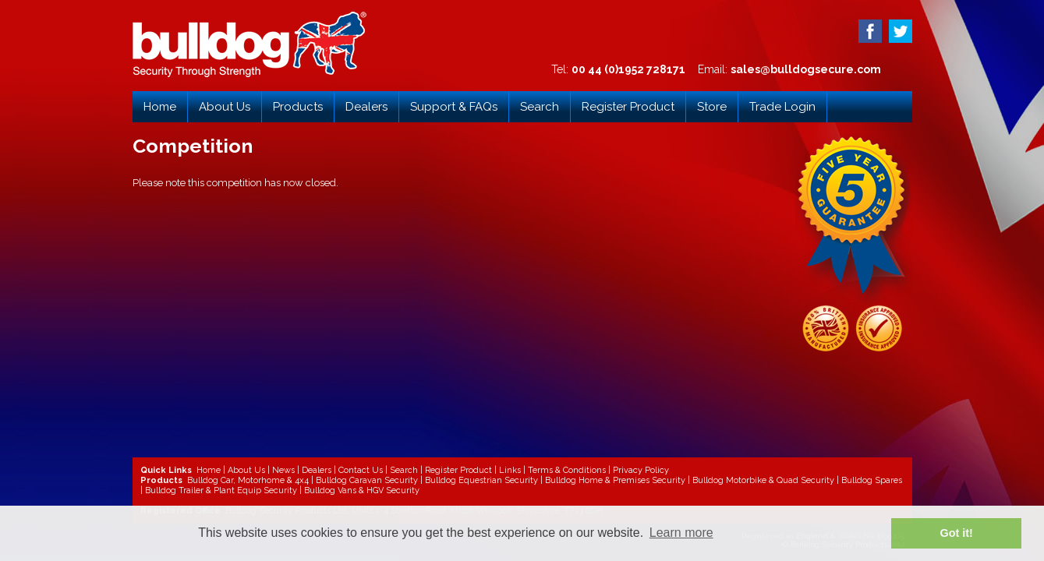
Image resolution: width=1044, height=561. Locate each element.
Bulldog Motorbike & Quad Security (763, 480)
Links (510, 470)
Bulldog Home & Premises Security (615, 480)
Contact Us (360, 470)
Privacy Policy (641, 470)
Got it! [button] (956, 533)
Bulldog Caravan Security (367, 480)
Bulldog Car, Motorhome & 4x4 (248, 480)
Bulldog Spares (871, 480)
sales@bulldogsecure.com (806, 69)
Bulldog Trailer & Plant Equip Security (221, 490)
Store (712, 107)
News (283, 470)
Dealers (366, 107)
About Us (224, 107)
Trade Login (782, 107)
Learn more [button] (681, 532)
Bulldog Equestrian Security (481, 480)
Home (159, 107)
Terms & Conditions (567, 470)
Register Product (628, 107)
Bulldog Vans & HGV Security (361, 490)
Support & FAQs (453, 107)
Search (539, 107)
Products (298, 107)
